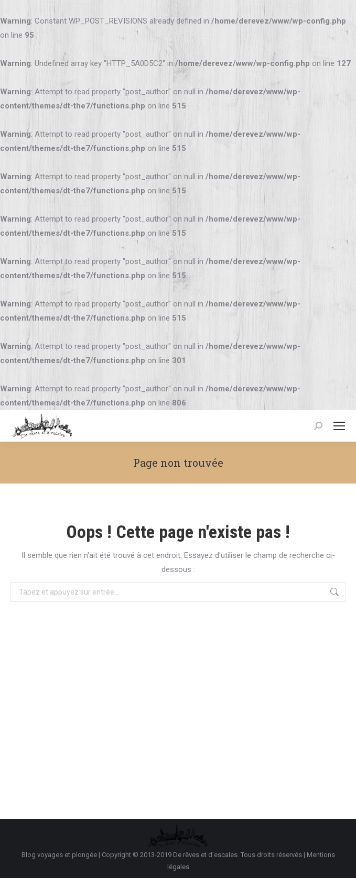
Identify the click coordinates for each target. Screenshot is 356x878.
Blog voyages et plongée (59, 855)
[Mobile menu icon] (339, 426)
